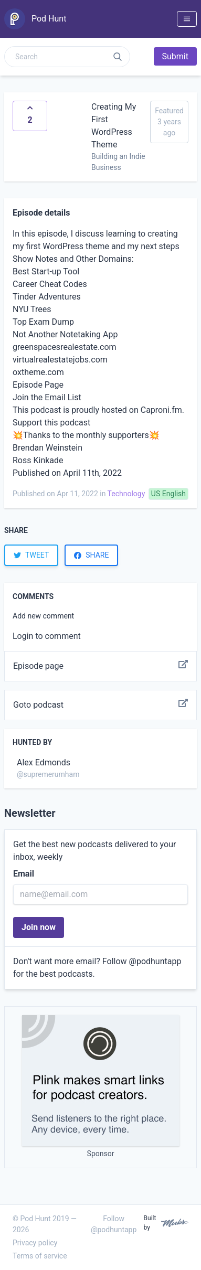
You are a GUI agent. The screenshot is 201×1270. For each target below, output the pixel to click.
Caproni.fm (161, 410)
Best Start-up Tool (46, 271)
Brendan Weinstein (47, 448)
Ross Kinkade (38, 460)
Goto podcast (100, 705)
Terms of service (40, 1256)
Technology (126, 493)
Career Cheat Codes (50, 284)
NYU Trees (32, 309)
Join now (39, 927)
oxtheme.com (38, 372)
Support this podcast (51, 423)
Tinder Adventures (47, 297)
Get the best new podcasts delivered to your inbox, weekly (94, 850)
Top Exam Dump (43, 322)
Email (23, 874)
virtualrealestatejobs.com (60, 360)
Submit (175, 56)
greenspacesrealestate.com (65, 347)
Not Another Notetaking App (65, 334)
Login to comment (47, 636)
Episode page (100, 666)
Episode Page (38, 385)
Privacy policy (35, 1243)
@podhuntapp (155, 961)
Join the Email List (47, 397)
